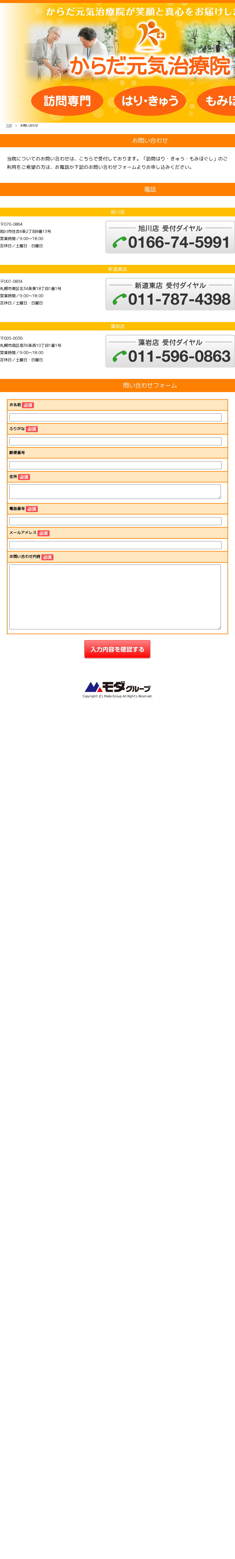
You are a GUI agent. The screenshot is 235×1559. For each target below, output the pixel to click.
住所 (19, 476)
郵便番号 (17, 452)
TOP (9, 125)
